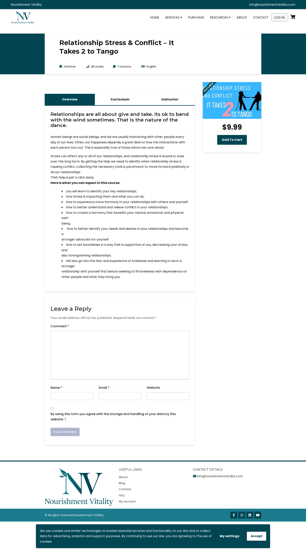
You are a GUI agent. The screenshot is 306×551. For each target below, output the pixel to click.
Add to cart (232, 140)
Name (56, 387)
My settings (229, 536)
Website (153, 387)
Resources (220, 17)
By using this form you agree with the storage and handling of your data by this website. (113, 416)
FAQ (122, 495)
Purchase (196, 17)
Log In (279, 17)
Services (173, 17)
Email (104, 387)
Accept (256, 536)
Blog (122, 483)
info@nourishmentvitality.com (272, 4)
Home (154, 17)
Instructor (169, 99)
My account (127, 501)
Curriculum (119, 99)
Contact (261, 17)
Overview (69, 99)
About (242, 17)
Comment (60, 326)
